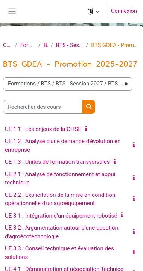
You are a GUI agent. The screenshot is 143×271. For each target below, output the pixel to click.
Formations (27, 45)
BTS (46, 45)
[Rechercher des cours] (43, 107)
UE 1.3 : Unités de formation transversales (57, 161)
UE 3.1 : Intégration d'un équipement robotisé (61, 215)
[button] (93, 11)
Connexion (124, 11)
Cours (7, 45)
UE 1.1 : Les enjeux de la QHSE (43, 129)
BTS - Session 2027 (69, 45)
